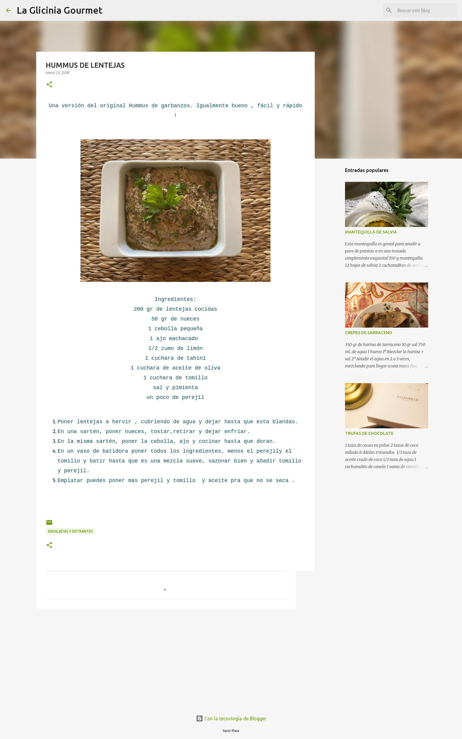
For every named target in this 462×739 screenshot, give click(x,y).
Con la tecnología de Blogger (231, 718)
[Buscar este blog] (426, 10)
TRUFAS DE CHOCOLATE (369, 433)
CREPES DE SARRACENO (368, 332)
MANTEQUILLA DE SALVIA (371, 232)
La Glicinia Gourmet (59, 10)
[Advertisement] (166, 659)
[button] (49, 85)
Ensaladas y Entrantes (70, 531)
